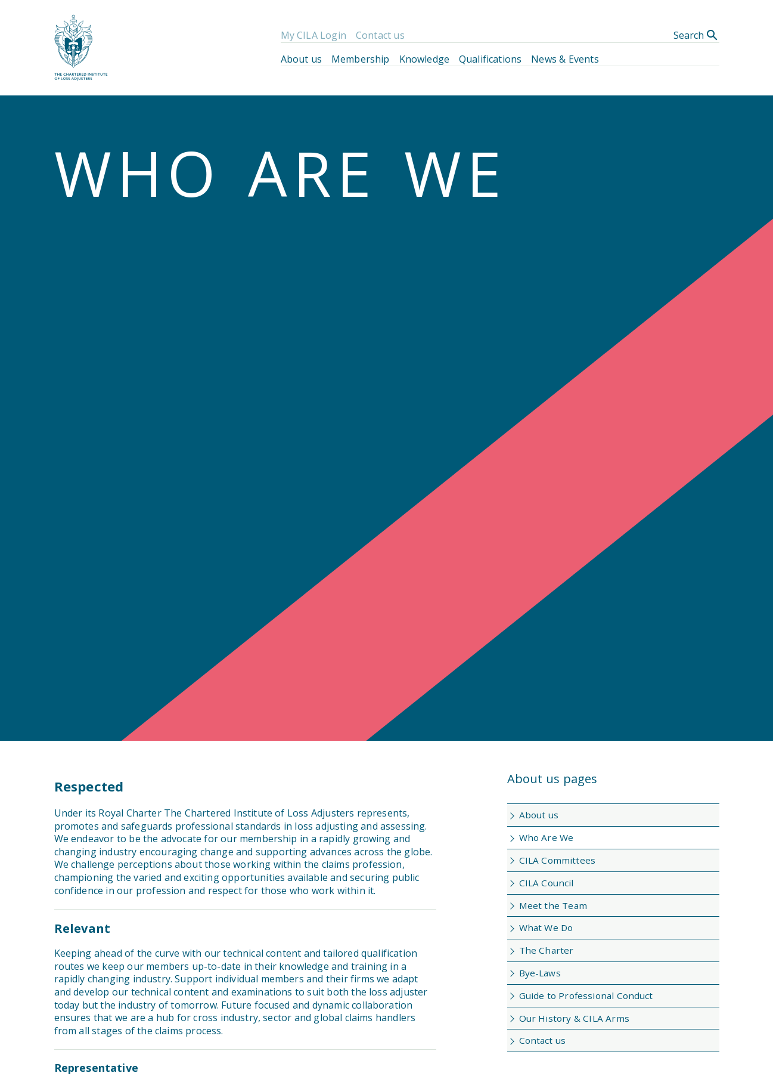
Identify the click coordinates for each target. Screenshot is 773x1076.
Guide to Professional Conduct (586, 995)
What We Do (546, 927)
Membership (360, 59)
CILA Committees (557, 860)
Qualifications (490, 59)
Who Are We (546, 837)
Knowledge (424, 59)
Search (696, 35)
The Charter (546, 950)
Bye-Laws (540, 973)
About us (301, 59)
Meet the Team (553, 905)
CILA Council (546, 883)
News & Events (564, 59)
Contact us (380, 35)
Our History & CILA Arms (574, 1018)
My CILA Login (313, 35)
